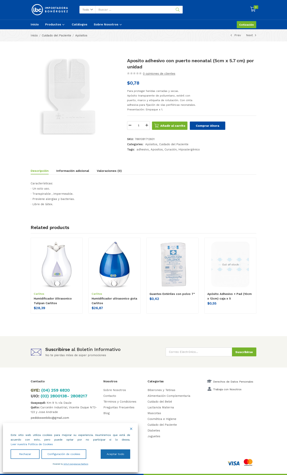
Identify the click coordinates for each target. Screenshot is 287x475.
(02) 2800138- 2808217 (64, 395)
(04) (46, 390)
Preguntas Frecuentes (118, 407)
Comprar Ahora (211, 125)
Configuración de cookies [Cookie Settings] (63, 454)
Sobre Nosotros (108, 24)
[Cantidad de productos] (138, 125)
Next (251, 35)
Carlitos (39, 293)
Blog (106, 413)
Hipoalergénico (189, 149)
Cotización (246, 24)
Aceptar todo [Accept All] (115, 454)
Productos (55, 24)
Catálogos (79, 24)
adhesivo (143, 149)
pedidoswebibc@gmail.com (50, 417)
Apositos (157, 149)
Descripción (40, 171)
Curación (171, 149)
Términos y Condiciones (119, 401)
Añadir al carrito (175, 125)
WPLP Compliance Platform (75, 464)
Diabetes (154, 430)
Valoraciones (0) (109, 171)
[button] (87, 9)
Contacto (109, 395)
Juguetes (154, 436)
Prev (235, 35)
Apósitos (81, 35)
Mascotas (154, 413)
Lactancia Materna (161, 407)
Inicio (35, 24)
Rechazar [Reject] (25, 454)
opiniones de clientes (159, 73)
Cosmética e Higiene (162, 418)
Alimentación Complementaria (169, 395)
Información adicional (72, 171)
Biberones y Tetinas (161, 390)
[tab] (43, 171)
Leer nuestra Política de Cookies (32, 444)
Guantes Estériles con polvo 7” (172, 294)
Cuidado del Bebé (160, 401)
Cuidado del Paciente (56, 35)
